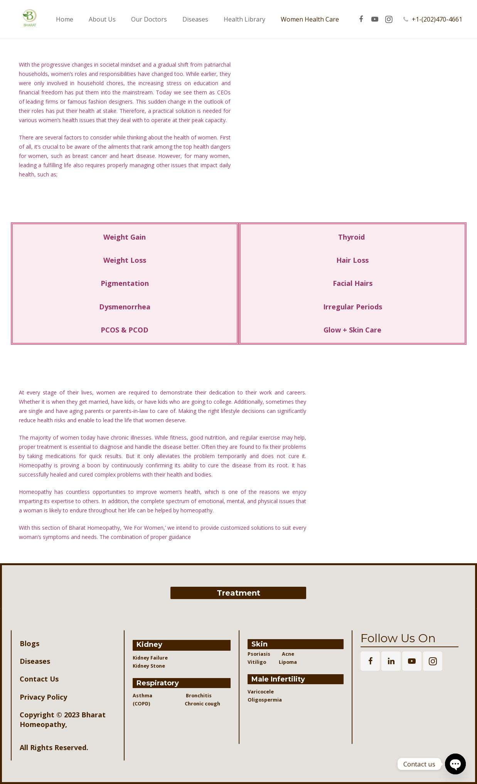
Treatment (238, 593)
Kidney (149, 644)
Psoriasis (259, 654)
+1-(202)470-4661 (447, 19)
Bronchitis (199, 695)
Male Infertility (278, 679)
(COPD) (144, 703)
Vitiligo (257, 662)
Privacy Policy (43, 697)
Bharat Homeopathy (63, 719)
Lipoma (288, 662)
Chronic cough (196, 703)
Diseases (35, 661)
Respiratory (158, 683)
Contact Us (39, 678)
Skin (259, 644)
